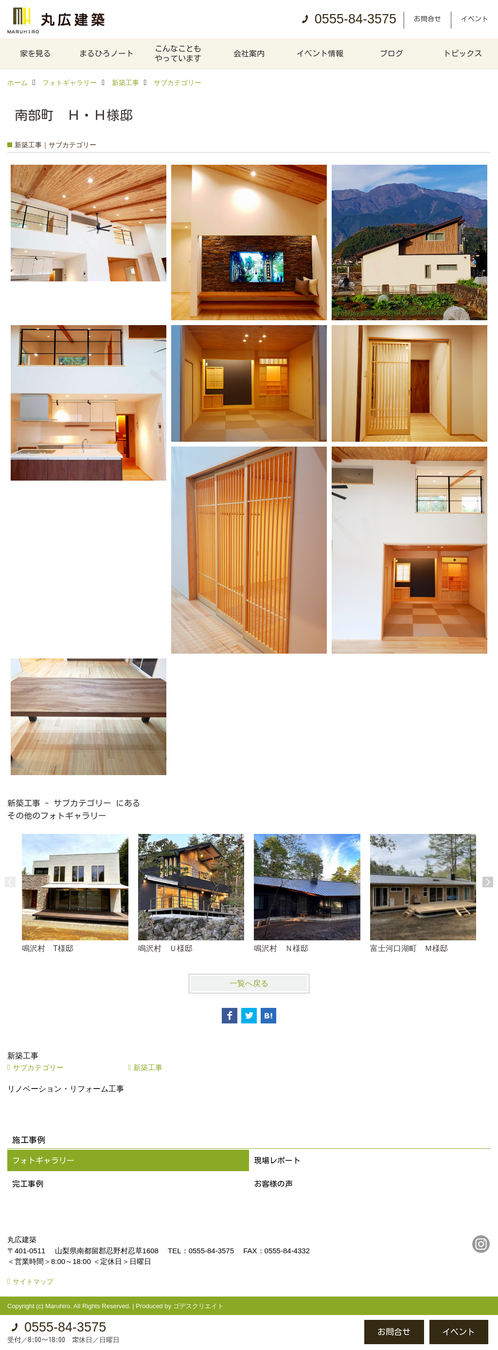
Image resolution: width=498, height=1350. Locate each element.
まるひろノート (106, 53)
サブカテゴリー (38, 1067)
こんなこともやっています (178, 53)
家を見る (35, 53)
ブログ (391, 53)
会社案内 (249, 53)
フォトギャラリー (43, 1160)
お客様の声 (273, 1184)
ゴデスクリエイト (198, 1306)
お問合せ (427, 19)
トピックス (462, 53)
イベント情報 (320, 53)
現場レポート (277, 1160)
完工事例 (27, 1184)
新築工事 (147, 1067)
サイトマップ (33, 1281)
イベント (474, 19)
